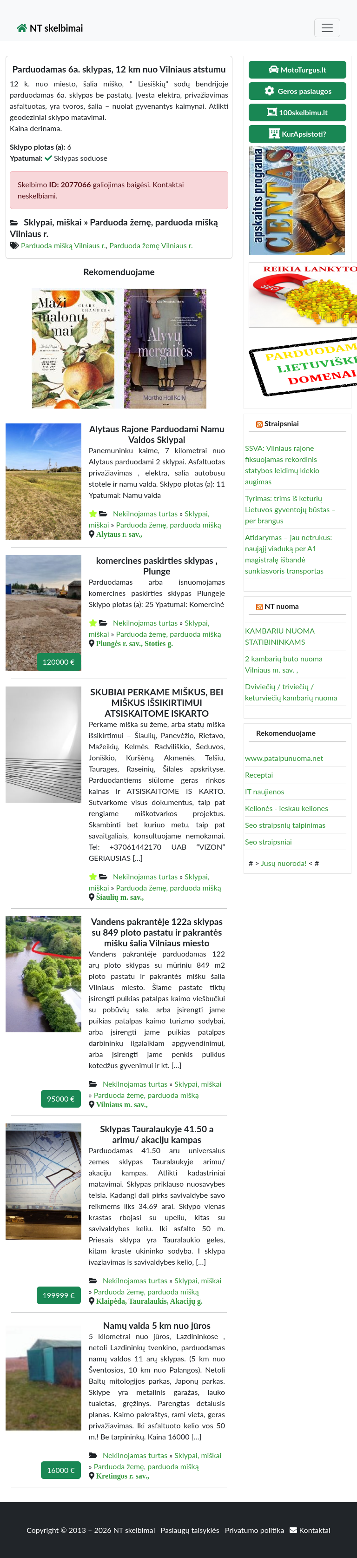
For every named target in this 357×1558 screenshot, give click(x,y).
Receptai (259, 774)
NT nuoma (281, 605)
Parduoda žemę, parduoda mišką (168, 524)
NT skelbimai (50, 27)
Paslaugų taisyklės (191, 1529)
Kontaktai (310, 1529)
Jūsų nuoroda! (283, 862)
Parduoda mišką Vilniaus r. (63, 245)
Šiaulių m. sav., (120, 897)
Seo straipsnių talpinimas (285, 824)
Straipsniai (281, 423)
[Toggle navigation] (327, 28)
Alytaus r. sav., (119, 534)
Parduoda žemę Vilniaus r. (151, 245)
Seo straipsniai (268, 841)
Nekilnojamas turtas (145, 513)
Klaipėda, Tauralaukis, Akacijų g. (149, 1301)
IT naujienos (264, 791)
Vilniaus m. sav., (122, 1104)
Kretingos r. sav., (122, 1475)
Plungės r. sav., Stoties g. (134, 643)
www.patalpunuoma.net (284, 757)
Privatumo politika (255, 1529)
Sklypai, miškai (197, 1083)
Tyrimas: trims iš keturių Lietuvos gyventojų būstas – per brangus (290, 509)
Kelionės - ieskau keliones (286, 808)
